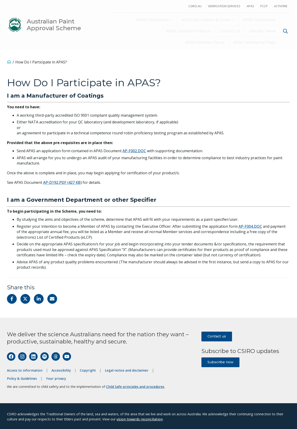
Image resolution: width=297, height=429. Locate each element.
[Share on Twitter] (25, 298)
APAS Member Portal (205, 41)
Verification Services (224, 6)
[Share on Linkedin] (39, 298)
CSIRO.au (195, 6)
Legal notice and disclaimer (126, 369)
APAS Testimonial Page (254, 41)
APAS (250, 6)
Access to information (24, 369)
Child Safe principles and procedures (135, 385)
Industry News (262, 30)
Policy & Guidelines (22, 377)
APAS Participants (259, 19)
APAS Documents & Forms (204, 19)
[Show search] (285, 30)
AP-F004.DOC (250, 225)
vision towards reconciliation (139, 418)
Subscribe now (220, 361)
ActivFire (280, 6)
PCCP (264, 6)
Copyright (88, 369)
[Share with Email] (52, 298)
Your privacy (56, 377)
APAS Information (150, 19)
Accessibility (61, 369)
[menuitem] (285, 31)
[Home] (9, 60)
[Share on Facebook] (12, 298)
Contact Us (230, 30)
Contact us (216, 335)
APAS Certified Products (188, 30)
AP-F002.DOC (134, 149)
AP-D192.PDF (62, 181)
